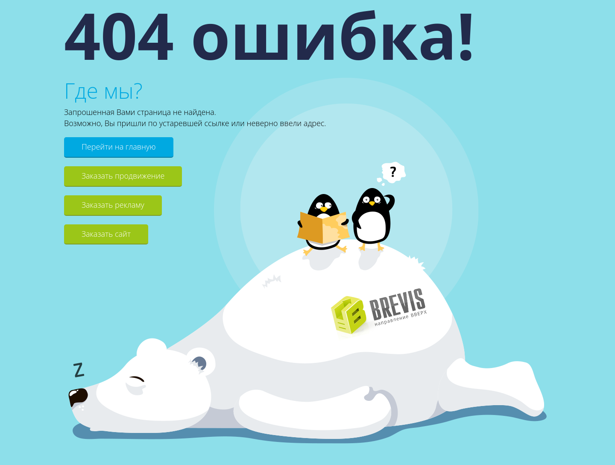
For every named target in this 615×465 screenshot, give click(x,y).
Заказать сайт (106, 234)
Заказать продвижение (123, 176)
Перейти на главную (119, 146)
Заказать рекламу (113, 205)
